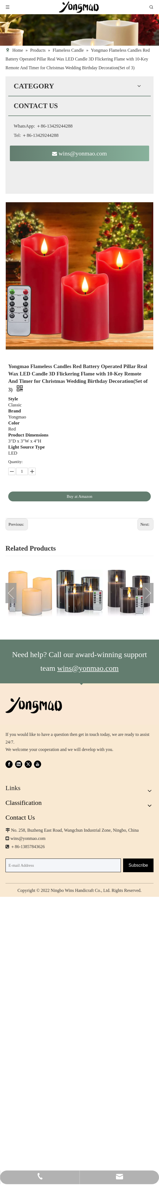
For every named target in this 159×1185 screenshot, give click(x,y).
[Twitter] (28, 764)
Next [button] (148, 593)
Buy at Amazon (79, 496)
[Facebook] (9, 764)
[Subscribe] (138, 865)
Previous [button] (10, 593)
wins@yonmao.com (79, 153)
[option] (30, 593)
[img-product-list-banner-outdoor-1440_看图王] (79, 30)
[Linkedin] (18, 764)
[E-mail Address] (63, 865)
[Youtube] (37, 764)
